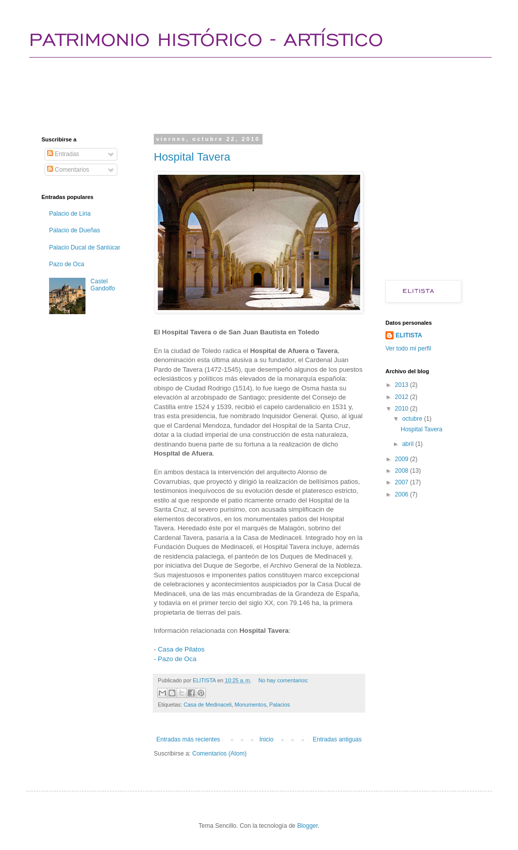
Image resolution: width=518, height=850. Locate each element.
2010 (402, 408)
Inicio (267, 739)
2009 (402, 459)
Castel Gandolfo (103, 285)
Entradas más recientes (188, 739)
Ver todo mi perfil (408, 348)
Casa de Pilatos (181, 649)
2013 (402, 384)
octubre (413, 418)
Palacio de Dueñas (74, 230)
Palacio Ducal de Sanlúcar (84, 247)
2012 (402, 397)
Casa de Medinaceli (208, 705)
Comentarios (68, 169)
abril (408, 443)
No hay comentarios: (283, 680)
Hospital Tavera (192, 157)
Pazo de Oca (177, 659)
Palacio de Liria (70, 213)
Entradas (63, 154)
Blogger (307, 825)
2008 (402, 470)
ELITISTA (409, 335)
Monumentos (250, 705)
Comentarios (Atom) (219, 753)
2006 (402, 494)
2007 (402, 482)
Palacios (279, 705)
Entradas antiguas (337, 739)
